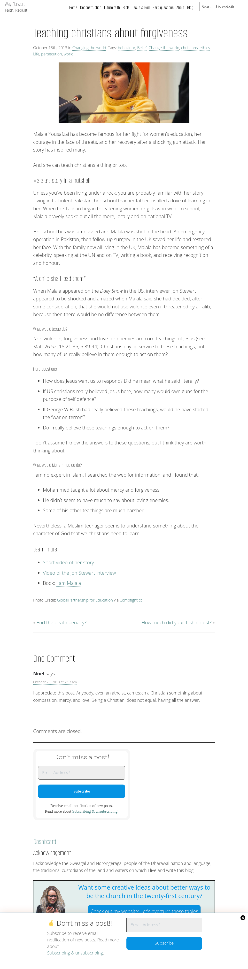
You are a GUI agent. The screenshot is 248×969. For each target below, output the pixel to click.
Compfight (129, 600)
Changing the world (89, 47)
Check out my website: (144, 911)
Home (73, 7)
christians (189, 47)
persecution (51, 54)
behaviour (126, 47)
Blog (190, 7)
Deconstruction (90, 7)
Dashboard (44, 841)
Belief (142, 47)
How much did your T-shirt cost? (176, 622)
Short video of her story (68, 562)
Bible (126, 7)
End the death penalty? (61, 622)
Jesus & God (141, 7)
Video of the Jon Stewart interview (79, 573)
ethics (205, 47)
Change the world (164, 47)
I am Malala (68, 583)
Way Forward (15, 4)
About (180, 7)
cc (140, 600)
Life (36, 54)
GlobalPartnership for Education (85, 600)
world (68, 54)
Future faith (112, 7)
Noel (39, 673)
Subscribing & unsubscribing (75, 953)
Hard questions (163, 7)
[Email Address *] (164, 925)
